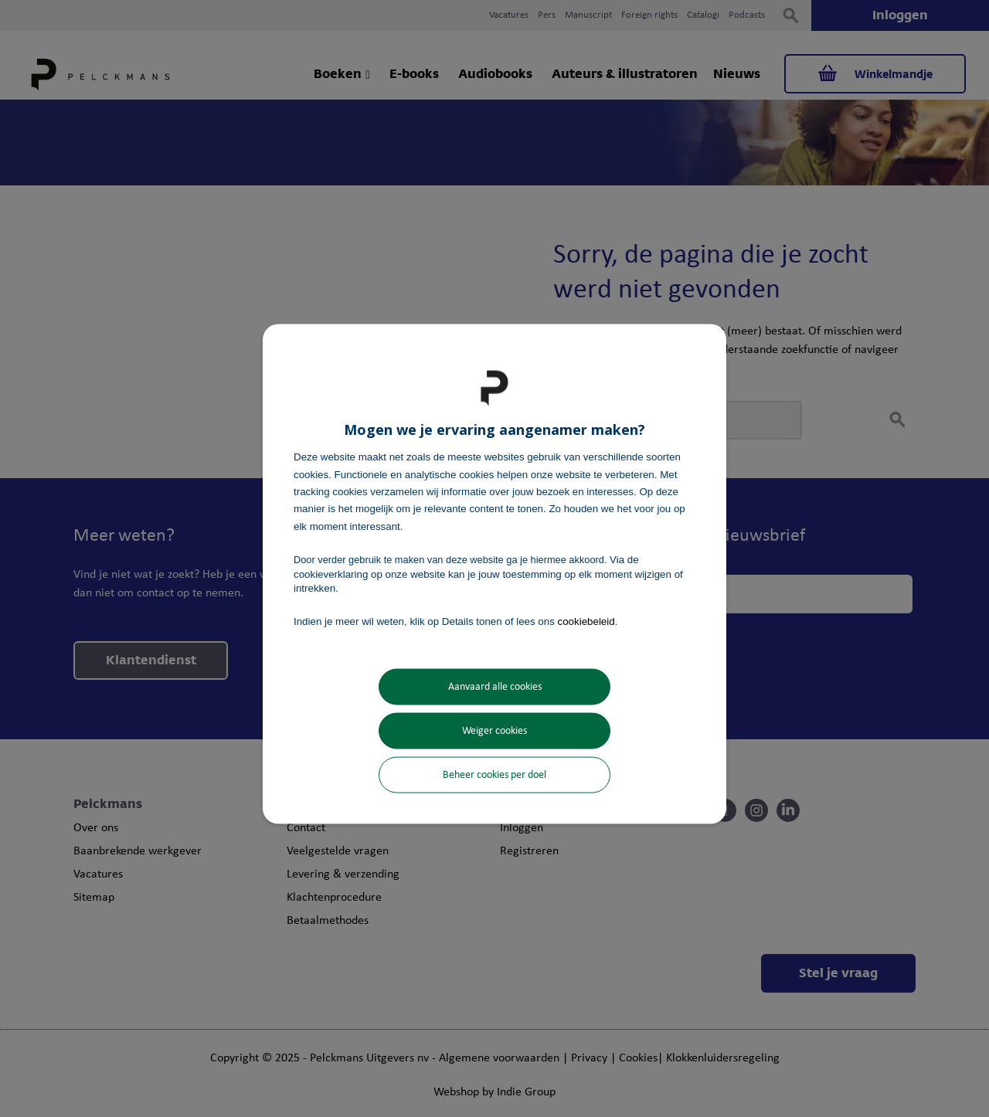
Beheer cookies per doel (494, 774)
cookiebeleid (586, 621)
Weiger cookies (494, 730)
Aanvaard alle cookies (495, 686)
